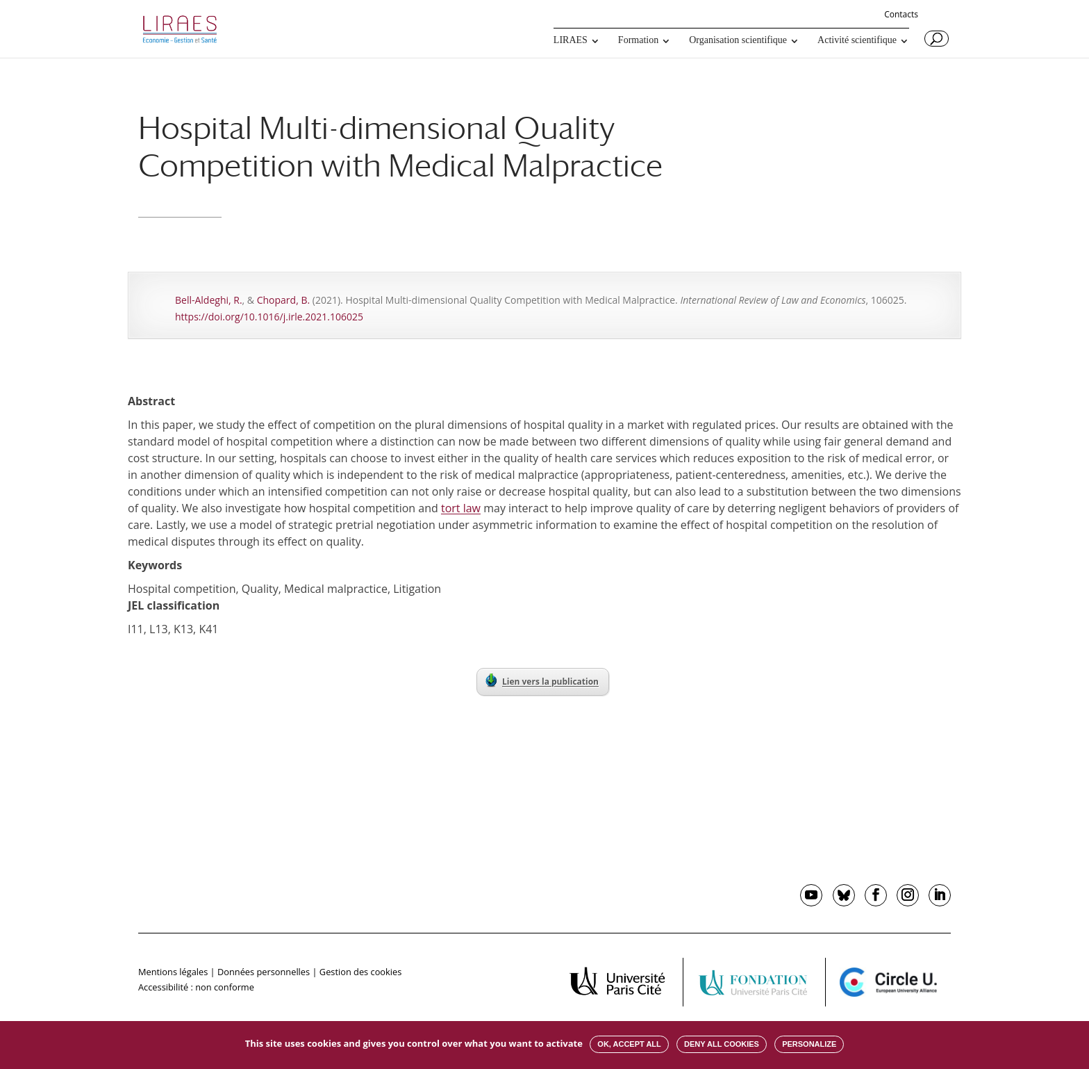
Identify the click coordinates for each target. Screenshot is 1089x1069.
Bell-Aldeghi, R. (208, 300)
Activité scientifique (857, 40)
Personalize (809, 1044)
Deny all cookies (721, 1044)
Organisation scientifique (738, 40)
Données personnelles (263, 971)
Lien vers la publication (542, 680)
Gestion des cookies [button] (360, 971)
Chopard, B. (283, 300)
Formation (638, 40)
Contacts (901, 15)
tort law (461, 508)
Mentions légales (173, 971)
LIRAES (571, 40)
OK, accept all (628, 1044)
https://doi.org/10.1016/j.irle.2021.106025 (269, 316)
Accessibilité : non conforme (196, 987)
